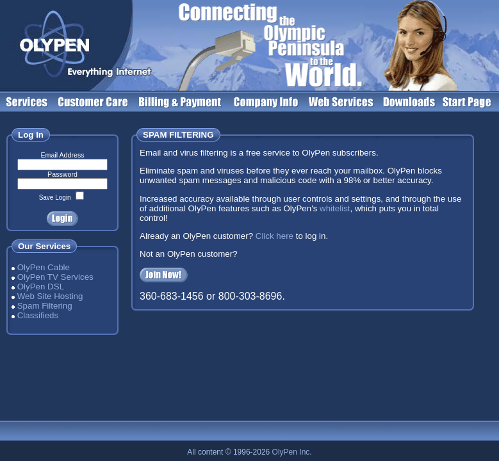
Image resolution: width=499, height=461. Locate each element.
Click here (274, 236)
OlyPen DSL (40, 286)
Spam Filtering (44, 306)
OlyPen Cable (43, 267)
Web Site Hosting (50, 296)
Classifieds (37, 315)
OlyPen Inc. (292, 452)
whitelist (335, 208)
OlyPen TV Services (55, 277)
